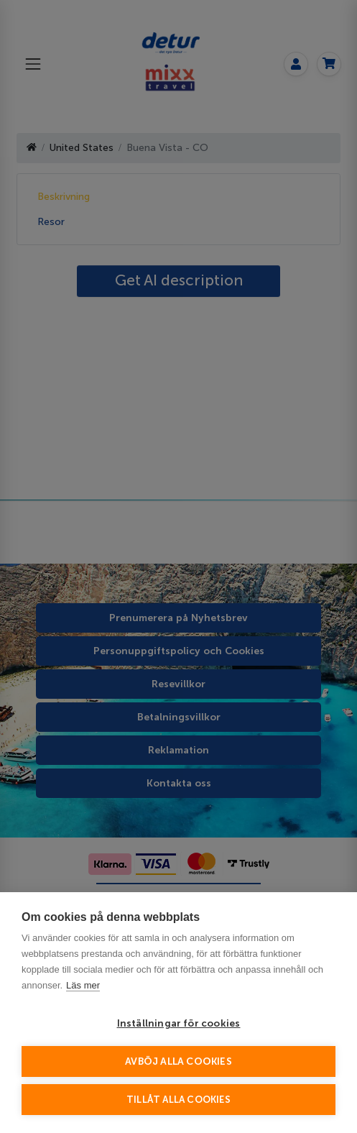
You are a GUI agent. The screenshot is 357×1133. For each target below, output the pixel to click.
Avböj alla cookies (178, 1061)
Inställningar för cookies (179, 1023)
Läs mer (83, 985)
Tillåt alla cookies (178, 1099)
